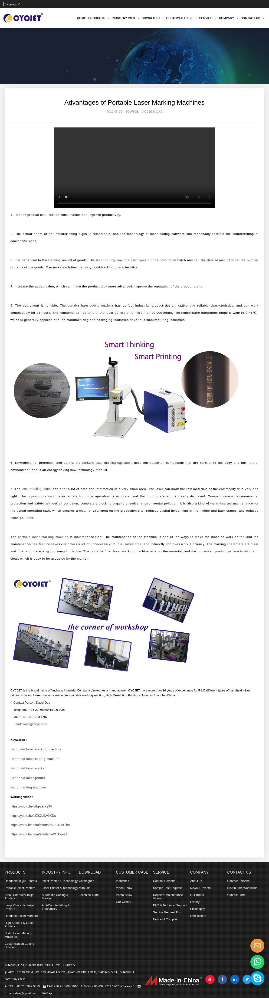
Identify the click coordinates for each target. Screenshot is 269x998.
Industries (122, 881)
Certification (198, 916)
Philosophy (197, 909)
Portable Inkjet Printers (20, 888)
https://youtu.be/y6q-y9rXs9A (31, 806)
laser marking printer (37, 489)
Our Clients (123, 902)
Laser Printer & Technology (60, 888)
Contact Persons (164, 881)
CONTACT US (252, 18)
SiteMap (46, 993)
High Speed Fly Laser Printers (19, 924)
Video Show (124, 888)
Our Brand (197, 895)
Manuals (84, 888)
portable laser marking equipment (107, 462)
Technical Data (88, 895)
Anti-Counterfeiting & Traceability (56, 907)
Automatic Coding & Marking (55, 896)
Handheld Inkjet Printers (21, 881)
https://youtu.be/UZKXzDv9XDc (33, 816)
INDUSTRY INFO (125, 18)
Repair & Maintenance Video (168, 896)
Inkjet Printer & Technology (60, 881)
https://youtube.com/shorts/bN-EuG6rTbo (40, 825)
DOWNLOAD (153, 18)
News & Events (200, 888)
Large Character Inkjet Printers (20, 907)
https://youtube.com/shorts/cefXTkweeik (39, 834)
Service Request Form (168, 912)
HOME (81, 18)
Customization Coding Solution (19, 945)
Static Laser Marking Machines (18, 934)
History (195, 902)
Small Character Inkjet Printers (19, 896)
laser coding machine (113, 260)
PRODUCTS (98, 18)
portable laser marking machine (43, 537)
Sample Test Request (167, 888)
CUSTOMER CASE (181, 18)
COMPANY (228, 18)
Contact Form (236, 895)
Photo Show (124, 895)
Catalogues (86, 881)
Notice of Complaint (166, 919)
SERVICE (208, 18)
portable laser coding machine (90, 305)
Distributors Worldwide (242, 888)
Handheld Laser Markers (21, 916)
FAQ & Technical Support (170, 905)
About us (196, 881)
